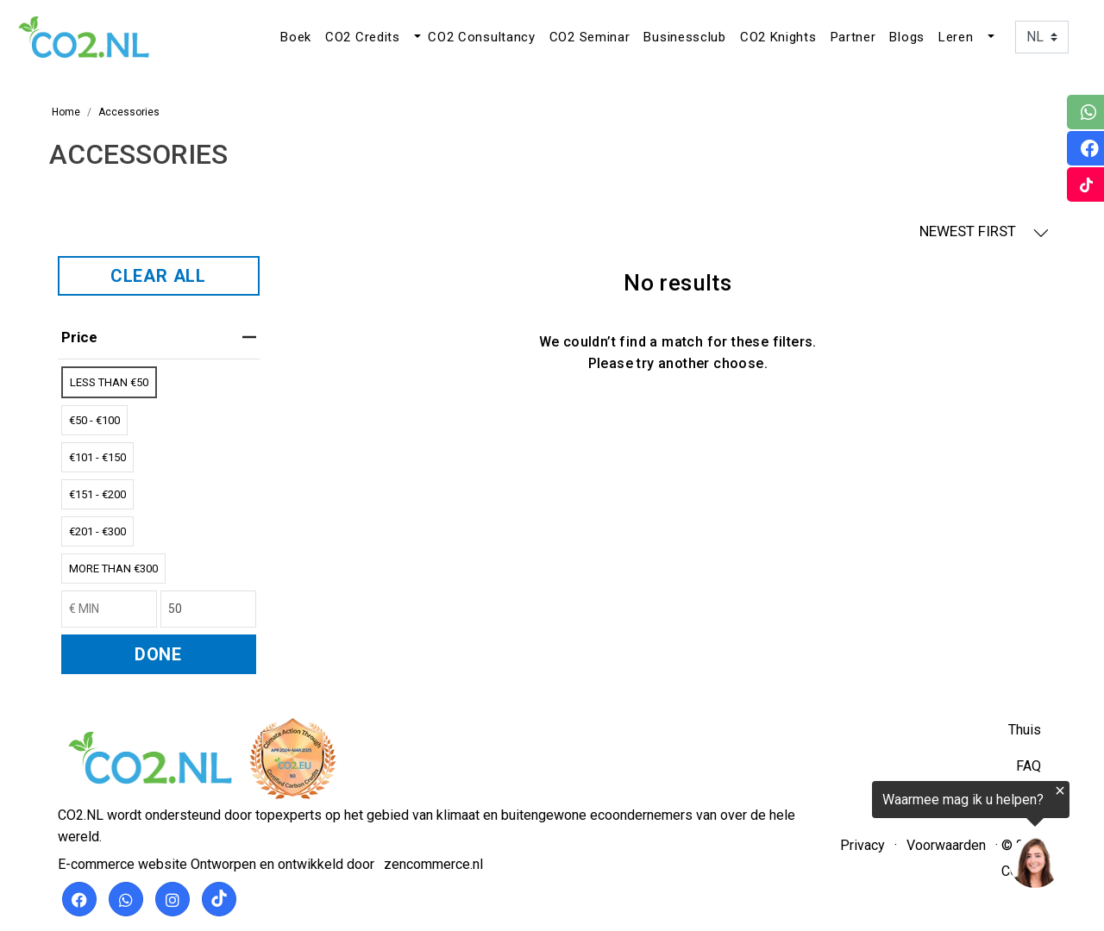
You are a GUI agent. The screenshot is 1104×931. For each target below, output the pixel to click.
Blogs (907, 37)
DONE (158, 654)
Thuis (1024, 730)
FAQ (1028, 766)
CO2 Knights (778, 37)
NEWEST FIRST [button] (984, 231)
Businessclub (684, 37)
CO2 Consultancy (482, 37)
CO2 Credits (362, 37)
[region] (892, 838)
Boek (295, 37)
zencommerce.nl (433, 864)
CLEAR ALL (158, 276)
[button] (416, 37)
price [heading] (158, 337)
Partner (853, 37)
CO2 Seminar (589, 37)
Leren (956, 37)
